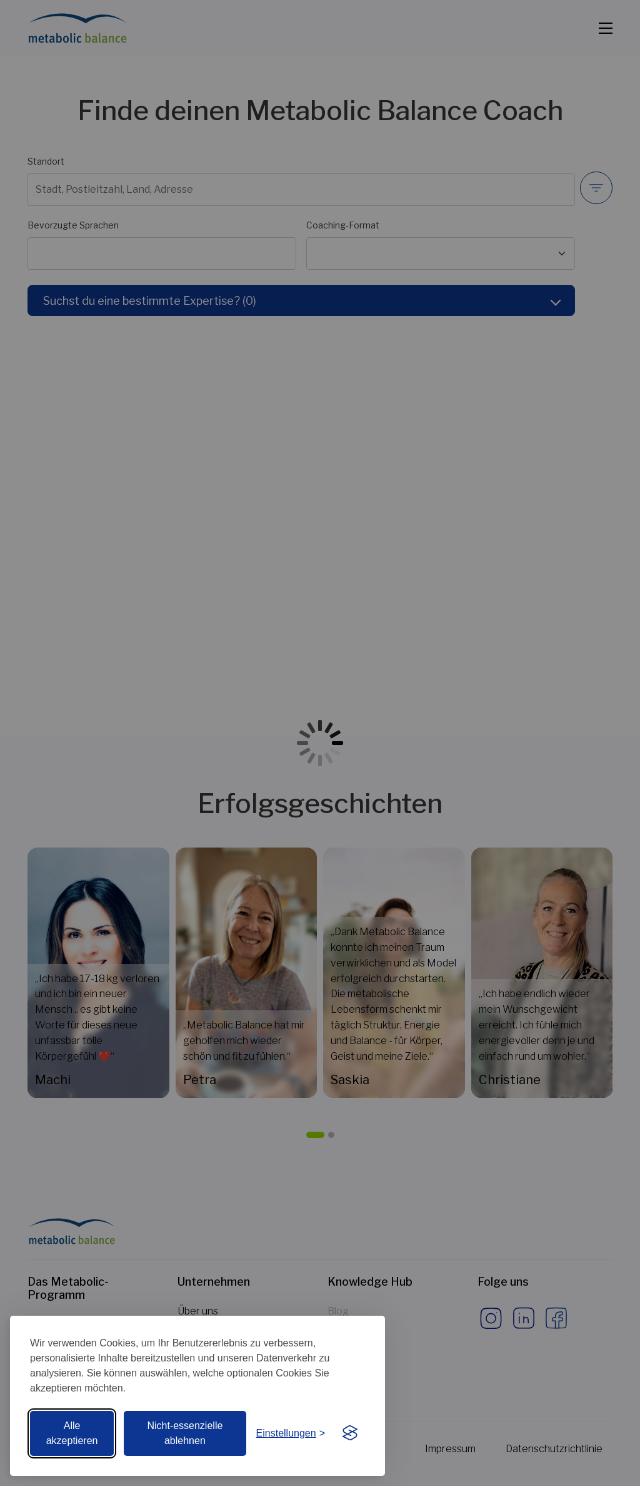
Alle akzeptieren (72, 1433)
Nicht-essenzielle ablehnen (184, 1433)
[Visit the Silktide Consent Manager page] (350, 1433)
